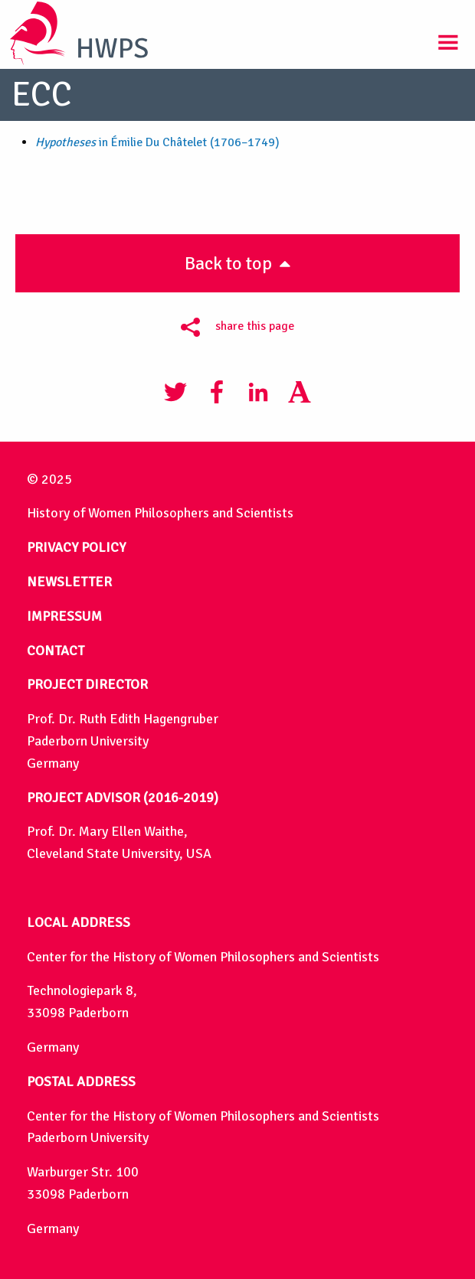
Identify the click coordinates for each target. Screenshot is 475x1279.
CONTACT (55, 650)
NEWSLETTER (69, 581)
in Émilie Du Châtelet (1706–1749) (157, 142)
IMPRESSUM (64, 616)
